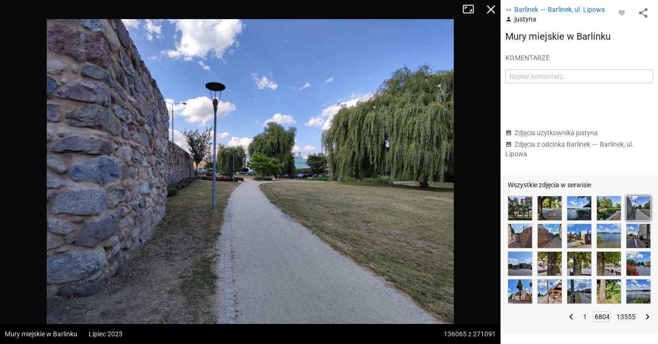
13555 (626, 317)
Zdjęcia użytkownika (551, 133)
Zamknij (491, 9)
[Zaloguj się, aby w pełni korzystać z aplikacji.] (621, 12)
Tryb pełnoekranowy (471, 9)
